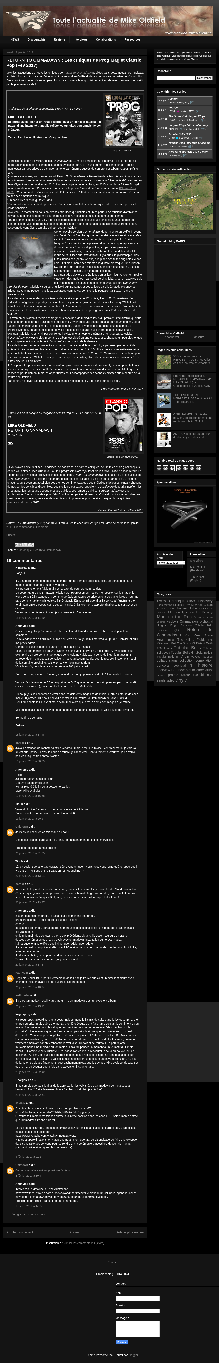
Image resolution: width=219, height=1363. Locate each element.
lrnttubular (22, 995)
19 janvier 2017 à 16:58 (30, 795)
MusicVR (172, 621)
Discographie (36, 39)
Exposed (178, 604)
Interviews (80, 39)
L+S (192, 612)
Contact (112, 1262)
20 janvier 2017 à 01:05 (30, 853)
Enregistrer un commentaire (28, 1214)
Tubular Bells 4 (182, 652)
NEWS (15, 39)
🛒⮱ (192, 102)
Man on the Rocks (176, 616)
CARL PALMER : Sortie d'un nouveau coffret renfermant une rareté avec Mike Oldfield (192, 418)
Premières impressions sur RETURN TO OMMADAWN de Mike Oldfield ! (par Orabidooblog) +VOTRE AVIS (192, 380)
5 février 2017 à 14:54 (29, 1206)
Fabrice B (21, 972)
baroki (19, 742)
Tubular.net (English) (197, 578)
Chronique (25, 550)
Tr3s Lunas (164, 648)
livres (174, 670)
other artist (204, 670)
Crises (191, 601)
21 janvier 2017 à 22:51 (30, 1094)
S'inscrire (198, 337)
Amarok (161, 601)
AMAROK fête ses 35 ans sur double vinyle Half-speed (191, 435)
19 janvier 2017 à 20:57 (30, 818)
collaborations (167, 660)
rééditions (203, 674)
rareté (185, 675)
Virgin (185, 656)
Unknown (21, 826)
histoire (205, 665)
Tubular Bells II (203, 652)
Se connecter (171, 337)
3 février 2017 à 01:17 (29, 1156)
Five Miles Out (193, 605)
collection (187, 660)
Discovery (205, 601)
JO (169, 612)
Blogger (133, 1355)
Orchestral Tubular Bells (197, 625)
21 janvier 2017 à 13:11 (30, 1006)
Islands (161, 612)
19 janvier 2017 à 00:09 (30, 761)
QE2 (176, 630)
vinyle (181, 680)
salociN (20, 1103)
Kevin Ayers (181, 612)
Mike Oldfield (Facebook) (198, 569)
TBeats (170, 639)
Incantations (206, 608)
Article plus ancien (130, 1232)
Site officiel (197, 560)
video (171, 680)
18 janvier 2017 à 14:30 (30, 617)
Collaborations (106, 39)
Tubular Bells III (168, 656)
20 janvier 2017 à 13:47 (30, 902)
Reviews (59, 39)
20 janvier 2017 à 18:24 (30, 987)
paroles (161, 675)
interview (163, 670)
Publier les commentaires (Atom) (84, 1243)
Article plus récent (19, 1232)
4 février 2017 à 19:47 (29, 1175)
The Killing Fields (191, 640)
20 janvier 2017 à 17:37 (30, 964)
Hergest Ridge (187, 608)
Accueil (74, 1232)
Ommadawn (189, 621)
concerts (163, 665)
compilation (204, 660)
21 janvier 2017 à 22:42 (30, 1072)
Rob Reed (193, 635)
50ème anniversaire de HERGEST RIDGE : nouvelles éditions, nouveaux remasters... (192, 360)
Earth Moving (164, 605)
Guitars (208, 604)
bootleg (208, 656)
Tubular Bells (187, 647)
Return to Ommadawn (47, 550)
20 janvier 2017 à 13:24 (30, 875)
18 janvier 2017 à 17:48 (30, 734)
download (180, 665)
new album (186, 670)
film (192, 665)
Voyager (196, 656)
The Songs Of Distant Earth (195, 643)
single (161, 680)
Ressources (132, 39)
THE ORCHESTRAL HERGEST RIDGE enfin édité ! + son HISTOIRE (192, 398)
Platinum (162, 630)
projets (173, 675)
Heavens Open (166, 608)
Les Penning (204, 612)
